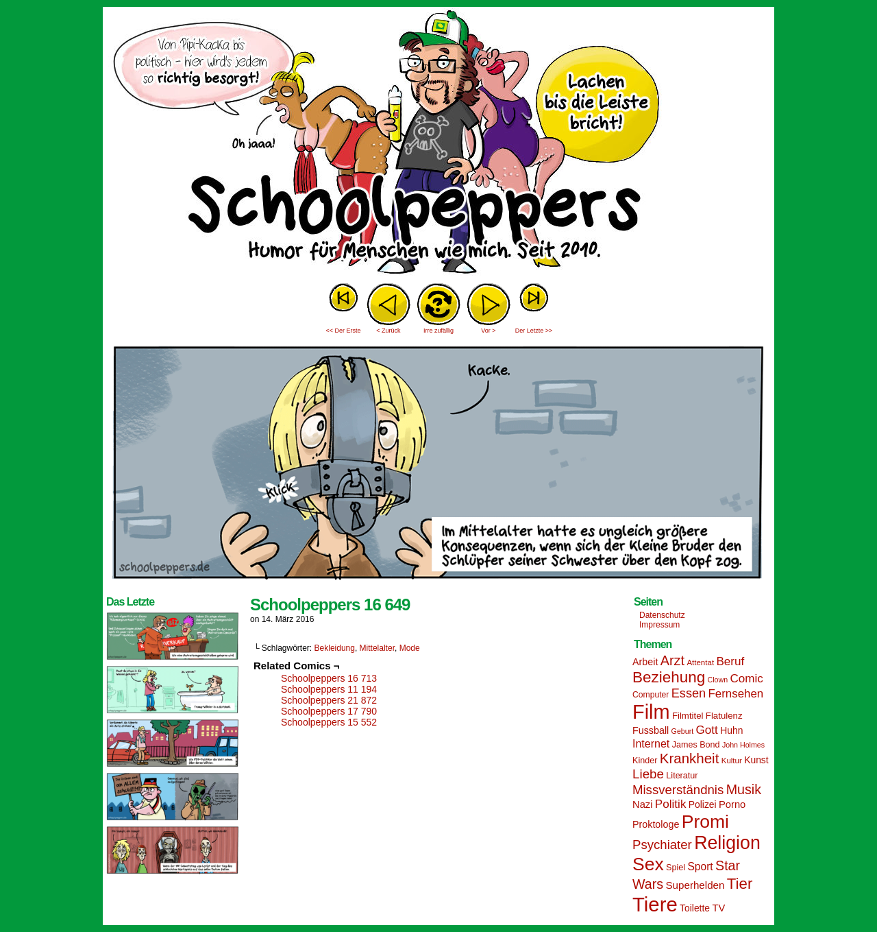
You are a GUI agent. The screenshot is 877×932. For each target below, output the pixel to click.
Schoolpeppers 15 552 (329, 722)
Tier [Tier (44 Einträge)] (740, 883)
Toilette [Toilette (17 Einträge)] (695, 908)
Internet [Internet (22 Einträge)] (650, 743)
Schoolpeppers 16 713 (329, 678)
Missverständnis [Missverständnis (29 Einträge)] (678, 789)
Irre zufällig (438, 330)
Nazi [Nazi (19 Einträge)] (642, 804)
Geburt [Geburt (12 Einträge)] (682, 731)
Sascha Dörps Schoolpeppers (438, 144)
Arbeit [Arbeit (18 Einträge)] (645, 661)
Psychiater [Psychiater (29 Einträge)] (662, 844)
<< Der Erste (342, 330)
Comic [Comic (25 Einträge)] (746, 678)
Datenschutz (662, 615)
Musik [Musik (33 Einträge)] (743, 789)
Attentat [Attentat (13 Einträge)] (700, 662)
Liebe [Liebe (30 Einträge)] (648, 774)
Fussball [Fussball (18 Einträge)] (650, 730)
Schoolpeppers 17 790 (329, 711)
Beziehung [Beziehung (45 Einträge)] (668, 677)
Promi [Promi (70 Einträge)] (705, 821)
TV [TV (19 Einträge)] (718, 908)
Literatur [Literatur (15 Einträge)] (681, 775)
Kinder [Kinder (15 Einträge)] (644, 760)
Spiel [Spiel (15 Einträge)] (675, 867)
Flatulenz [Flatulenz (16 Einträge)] (724, 715)
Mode (409, 648)
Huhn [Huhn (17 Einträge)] (731, 730)
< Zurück (388, 330)
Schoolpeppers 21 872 (329, 700)
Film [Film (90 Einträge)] (651, 712)
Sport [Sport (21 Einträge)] (700, 866)
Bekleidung (334, 648)
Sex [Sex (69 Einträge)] (648, 864)
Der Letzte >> (534, 330)
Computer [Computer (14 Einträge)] (650, 695)
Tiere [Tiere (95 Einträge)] (655, 904)
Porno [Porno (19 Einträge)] (732, 804)
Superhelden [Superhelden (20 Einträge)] (694, 885)
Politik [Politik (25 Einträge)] (671, 804)
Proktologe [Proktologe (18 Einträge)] (655, 824)
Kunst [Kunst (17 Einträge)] (756, 759)
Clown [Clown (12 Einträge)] (717, 680)
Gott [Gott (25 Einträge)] (707, 730)
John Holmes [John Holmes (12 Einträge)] (743, 745)
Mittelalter (377, 648)
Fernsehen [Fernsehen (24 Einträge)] (736, 693)
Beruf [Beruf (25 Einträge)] (730, 661)
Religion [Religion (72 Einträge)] (727, 843)
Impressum (659, 625)
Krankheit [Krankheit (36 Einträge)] (689, 758)
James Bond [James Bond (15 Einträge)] (696, 745)
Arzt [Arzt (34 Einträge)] (672, 660)
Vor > (488, 330)
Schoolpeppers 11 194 (329, 689)
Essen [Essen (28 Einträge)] (688, 693)
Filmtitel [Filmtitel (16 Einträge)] (688, 715)
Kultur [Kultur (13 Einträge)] (731, 760)
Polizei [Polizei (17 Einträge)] (703, 804)
